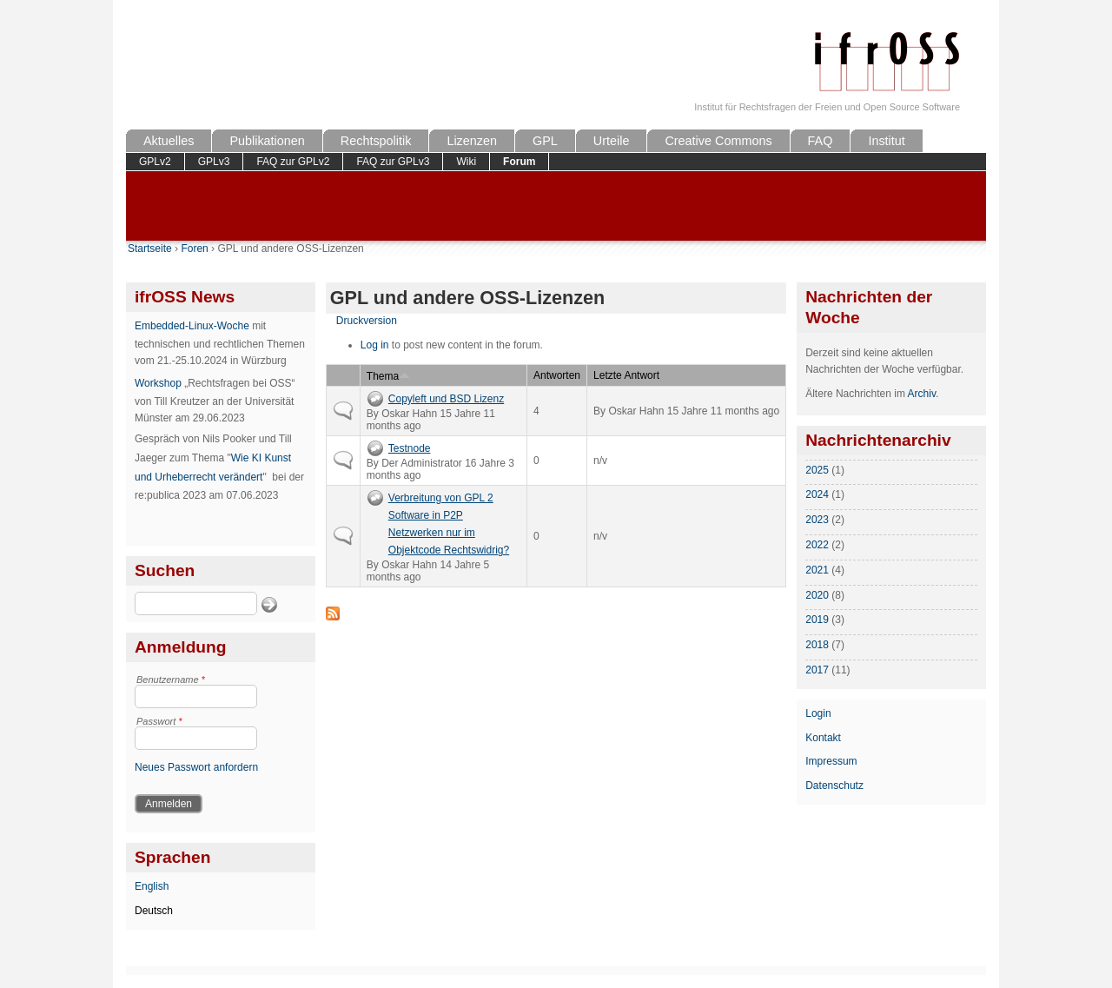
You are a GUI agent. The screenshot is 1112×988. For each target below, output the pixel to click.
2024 (817, 494)
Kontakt (823, 738)
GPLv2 (155, 162)
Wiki (466, 162)
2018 (817, 645)
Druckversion (366, 321)
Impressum (831, 761)
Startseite (150, 248)
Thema (388, 376)
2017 (817, 670)
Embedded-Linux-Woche (192, 326)
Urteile (611, 141)
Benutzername (170, 679)
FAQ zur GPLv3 (392, 162)
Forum (519, 162)
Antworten (556, 375)
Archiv (922, 394)
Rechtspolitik (376, 141)
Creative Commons (718, 141)
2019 (817, 619)
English (152, 886)
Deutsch (154, 911)
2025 (817, 470)
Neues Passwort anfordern (196, 767)
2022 (817, 545)
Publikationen (266, 141)
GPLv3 (214, 162)
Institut (886, 141)
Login (818, 713)
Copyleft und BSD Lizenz (446, 399)
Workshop (158, 383)
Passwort (159, 721)
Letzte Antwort (626, 375)
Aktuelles (168, 141)
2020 (817, 595)
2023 (817, 520)
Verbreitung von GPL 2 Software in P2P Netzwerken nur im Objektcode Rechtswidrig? (448, 524)
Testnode (409, 448)
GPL (545, 141)
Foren (194, 248)
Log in (375, 345)
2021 (817, 570)
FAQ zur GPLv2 (292, 162)
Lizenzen (472, 141)
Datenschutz (834, 785)
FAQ (820, 141)
